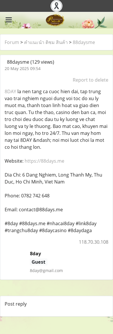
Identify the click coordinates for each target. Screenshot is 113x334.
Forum (12, 42)
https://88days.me (44, 161)
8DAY (10, 91)
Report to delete (90, 80)
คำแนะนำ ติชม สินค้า (46, 42)
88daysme (84, 42)
